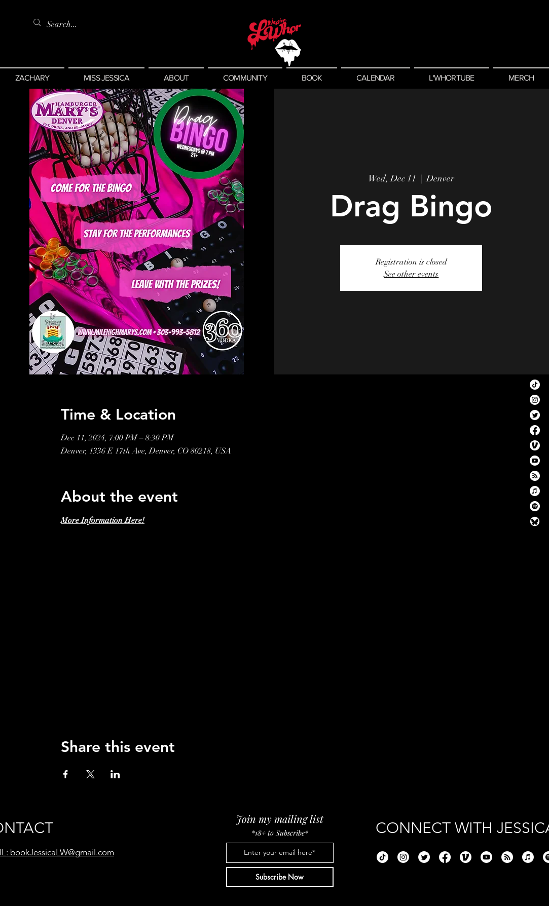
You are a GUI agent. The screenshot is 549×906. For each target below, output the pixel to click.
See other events (411, 274)
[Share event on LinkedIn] (115, 774)
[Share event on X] (90, 774)
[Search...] (64, 24)
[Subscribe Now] (280, 877)
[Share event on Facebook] (65, 774)
